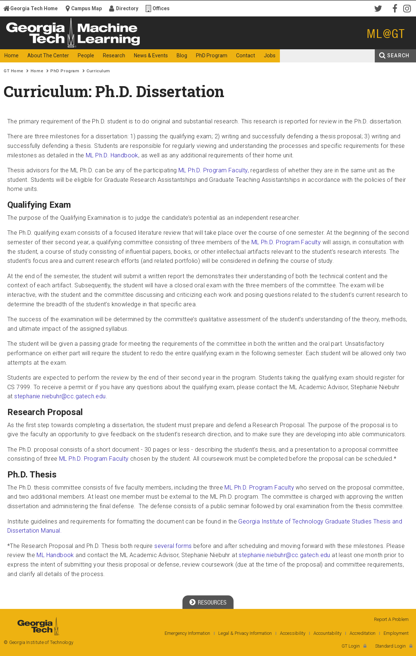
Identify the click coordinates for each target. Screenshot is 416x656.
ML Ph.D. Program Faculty (287, 242)
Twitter (379, 8)
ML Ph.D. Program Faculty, (213, 170)
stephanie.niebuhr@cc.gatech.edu (59, 396)
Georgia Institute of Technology (31, 43)
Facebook (394, 8)
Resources (212, 602)
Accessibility (292, 633)
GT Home (13, 71)
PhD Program (64, 71)
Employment (396, 633)
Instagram (408, 8)
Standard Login (390, 646)
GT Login (351, 646)
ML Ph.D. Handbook (112, 155)
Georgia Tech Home (34, 8)
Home (37, 71)
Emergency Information (187, 633)
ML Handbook (55, 555)
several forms (173, 545)
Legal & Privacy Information (245, 633)
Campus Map (86, 8)
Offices (161, 8)
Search (398, 55)
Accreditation (362, 633)
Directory (127, 8)
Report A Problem (391, 619)
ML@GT (386, 34)
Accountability (327, 633)
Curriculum (98, 71)
